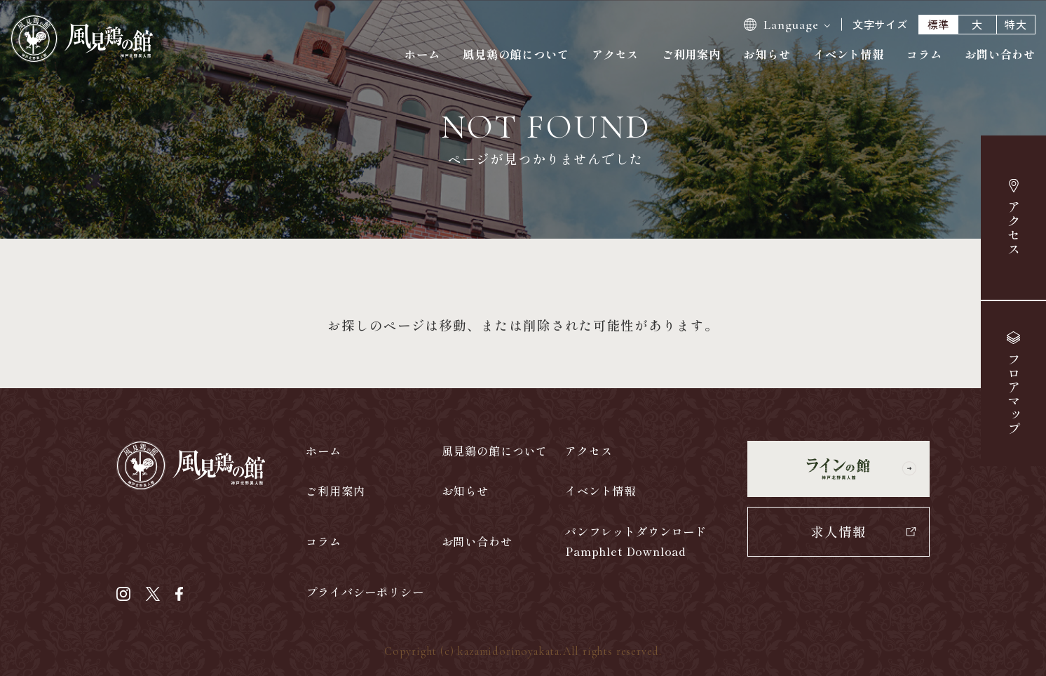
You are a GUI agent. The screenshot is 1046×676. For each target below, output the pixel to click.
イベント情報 (848, 54)
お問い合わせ (1000, 54)
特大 (1016, 24)
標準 (939, 24)
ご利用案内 (691, 54)
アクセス (1014, 228)
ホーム (422, 54)
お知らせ (766, 54)
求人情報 (838, 531)
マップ (1013, 394)
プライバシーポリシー (364, 591)
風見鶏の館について (516, 54)
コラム (924, 54)
